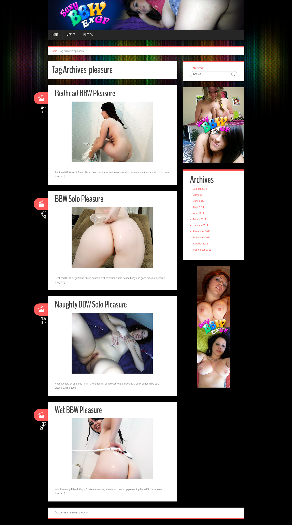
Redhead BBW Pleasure (85, 93)
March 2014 (199, 219)
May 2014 (198, 207)
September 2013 (202, 249)
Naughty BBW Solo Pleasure (91, 304)
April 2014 (198, 213)
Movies (71, 34)
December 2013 (201, 231)
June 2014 (199, 201)
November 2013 (201, 237)
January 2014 (200, 225)
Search (198, 68)
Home (55, 34)
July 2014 (198, 195)
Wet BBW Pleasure (78, 410)
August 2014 (200, 189)
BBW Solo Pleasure (79, 199)
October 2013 (200, 243)
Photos (88, 34)
